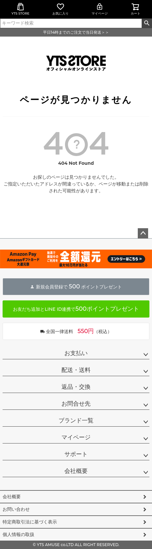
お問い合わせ (16, 509)
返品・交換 (76, 386)
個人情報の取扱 (18, 534)
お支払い (76, 353)
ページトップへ (143, 233)
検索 (147, 23)
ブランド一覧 (76, 420)
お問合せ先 (76, 403)
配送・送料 (76, 370)
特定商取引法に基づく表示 (30, 522)
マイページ (100, 9)
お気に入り (60, 9)
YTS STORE (20, 9)
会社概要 (76, 471)
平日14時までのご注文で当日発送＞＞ (76, 32)
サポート (76, 454)
